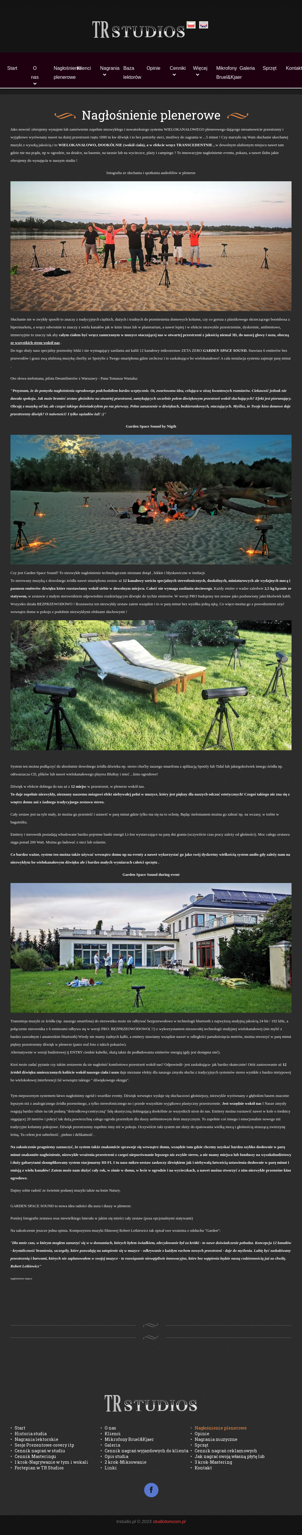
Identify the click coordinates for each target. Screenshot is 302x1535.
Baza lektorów (131, 73)
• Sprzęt (199, 1445)
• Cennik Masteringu (33, 1456)
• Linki (108, 1468)
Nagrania (108, 68)
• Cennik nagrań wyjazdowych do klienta (144, 1451)
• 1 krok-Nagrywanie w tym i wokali (49, 1462)
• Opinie (199, 1433)
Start (12, 68)
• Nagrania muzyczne (213, 1439)
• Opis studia (114, 1456)
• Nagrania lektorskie (34, 1439)
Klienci (84, 68)
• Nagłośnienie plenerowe (218, 1428)
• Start (17, 1428)
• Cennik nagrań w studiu (37, 1451)
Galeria (247, 68)
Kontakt (294, 68)
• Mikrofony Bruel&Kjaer (127, 1439)
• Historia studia (28, 1433)
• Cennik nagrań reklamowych (223, 1451)
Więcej (200, 68)
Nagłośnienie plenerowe (62, 73)
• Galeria (110, 1445)
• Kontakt (201, 1468)
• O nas (108, 1428)
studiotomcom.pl (169, 1521)
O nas (35, 73)
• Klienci (110, 1433)
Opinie (153, 68)
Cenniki (178, 68)
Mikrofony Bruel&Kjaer (224, 73)
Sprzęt (270, 68)
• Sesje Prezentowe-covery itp (42, 1445)
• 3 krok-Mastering (211, 1462)
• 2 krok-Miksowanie (123, 1462)
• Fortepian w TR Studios (37, 1468)
